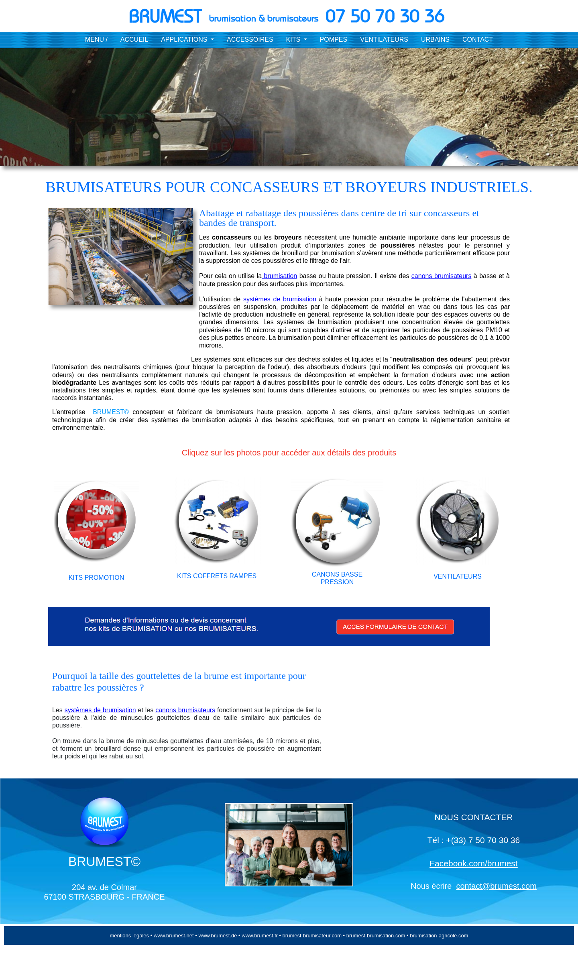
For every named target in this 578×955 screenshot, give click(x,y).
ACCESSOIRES (250, 39)
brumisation (279, 275)
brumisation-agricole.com (439, 936)
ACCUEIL (134, 39)
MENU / (96, 39)
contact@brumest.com (496, 886)
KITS (294, 39)
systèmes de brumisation (279, 299)
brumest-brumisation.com (375, 936)
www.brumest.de (217, 936)
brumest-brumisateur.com (313, 936)
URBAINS (435, 39)
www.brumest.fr (260, 936)
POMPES (333, 39)
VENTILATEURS (384, 39)
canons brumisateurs (441, 275)
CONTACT (477, 39)
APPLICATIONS (185, 39)
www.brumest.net (172, 936)
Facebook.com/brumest (473, 863)
